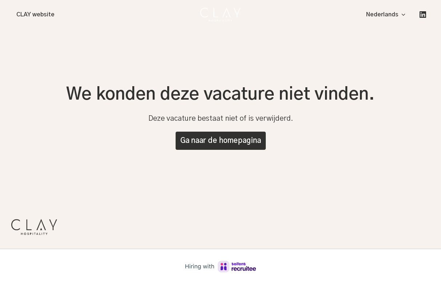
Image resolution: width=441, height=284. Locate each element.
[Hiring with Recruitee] (220, 266)
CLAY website (35, 14)
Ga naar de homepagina (220, 140)
